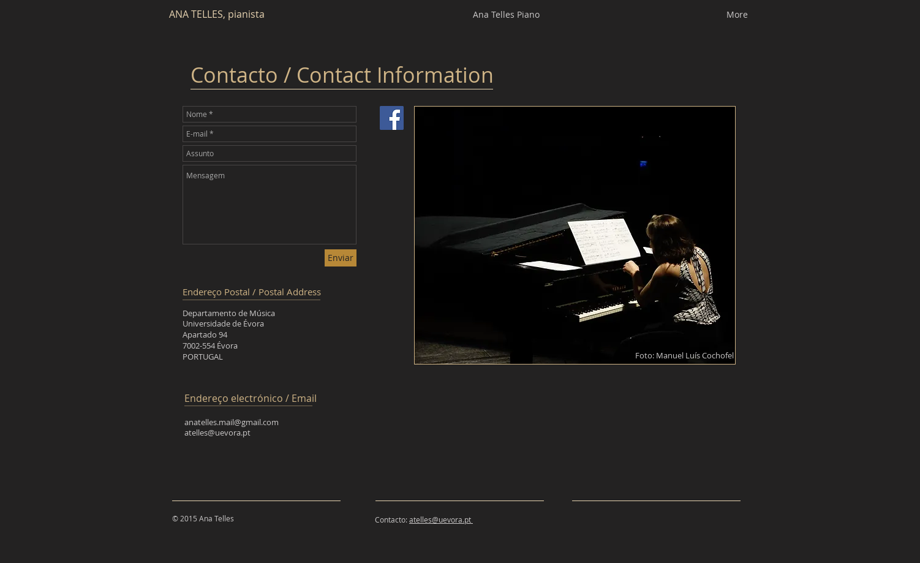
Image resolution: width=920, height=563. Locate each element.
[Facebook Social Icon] (392, 118)
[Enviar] (340, 257)
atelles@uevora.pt (217, 432)
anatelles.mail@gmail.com (231, 422)
